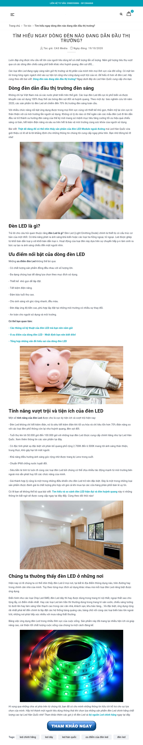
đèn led (121, 737)
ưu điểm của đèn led (96, 737)
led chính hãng (28, 737)
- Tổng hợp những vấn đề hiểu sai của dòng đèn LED (38, 341)
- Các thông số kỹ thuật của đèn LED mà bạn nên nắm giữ (41, 328)
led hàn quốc (69, 737)
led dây (49, 737)
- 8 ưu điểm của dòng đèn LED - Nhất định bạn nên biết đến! (42, 334)
